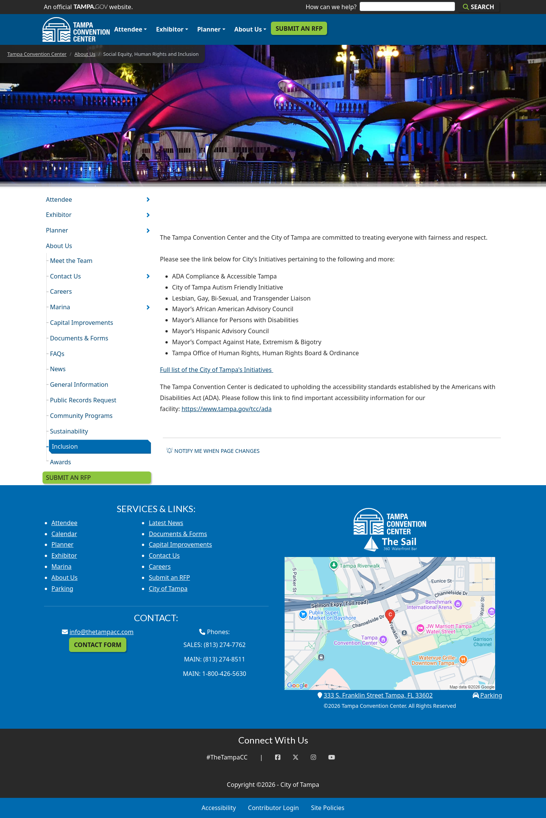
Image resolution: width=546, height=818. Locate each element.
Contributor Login (273, 808)
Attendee (128, 29)
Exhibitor (169, 29)
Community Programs (81, 415)
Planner (209, 29)
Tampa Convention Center (36, 54)
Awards (60, 462)
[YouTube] (331, 757)
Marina (60, 307)
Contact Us (65, 276)
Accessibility (218, 808)
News (58, 369)
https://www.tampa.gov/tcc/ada (226, 409)
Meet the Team (71, 260)
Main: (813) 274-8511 (214, 659)
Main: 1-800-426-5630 (214, 673)
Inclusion (65, 446)
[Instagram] (313, 757)
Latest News (166, 523)
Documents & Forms (79, 338)
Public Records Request (83, 400)
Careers (61, 291)
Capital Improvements (81, 322)
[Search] (407, 6)
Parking (63, 588)
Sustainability (69, 431)
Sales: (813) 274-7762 (215, 645)
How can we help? (330, 7)
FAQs (57, 354)
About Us (248, 29)
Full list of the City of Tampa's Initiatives (217, 369)
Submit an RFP (299, 28)
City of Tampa (168, 588)
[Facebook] (277, 757)
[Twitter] (295, 757)
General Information (79, 384)
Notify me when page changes (213, 450)
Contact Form (97, 645)
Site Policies (328, 808)
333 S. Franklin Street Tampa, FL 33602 (378, 695)
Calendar (64, 534)
